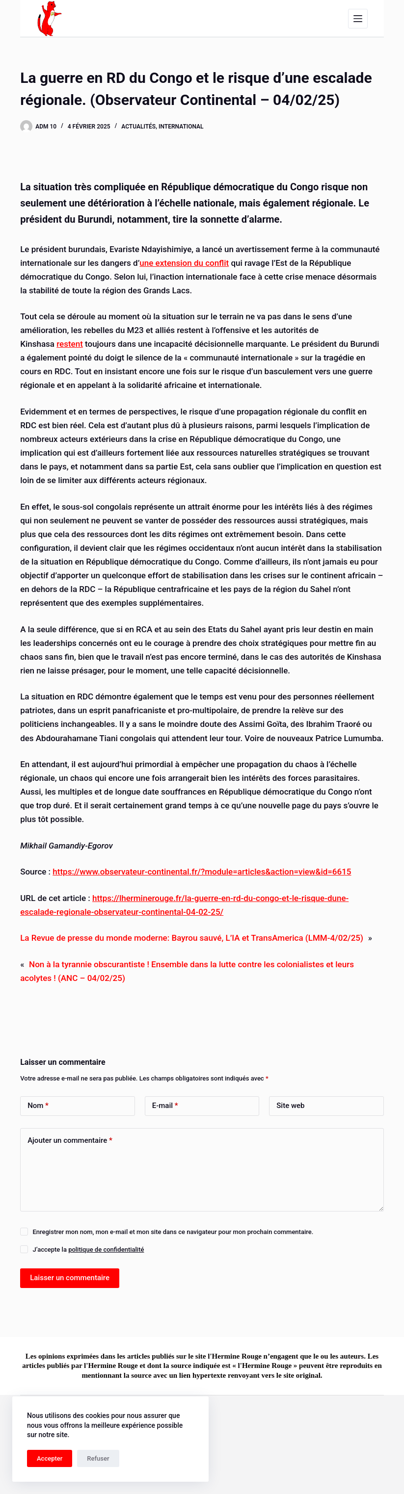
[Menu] (358, 18)
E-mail (165, 1106)
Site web (290, 1105)
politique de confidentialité (106, 1249)
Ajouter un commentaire (69, 1140)
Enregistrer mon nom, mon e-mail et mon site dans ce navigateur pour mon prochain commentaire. (172, 1232)
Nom (38, 1106)
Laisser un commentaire (69, 1277)
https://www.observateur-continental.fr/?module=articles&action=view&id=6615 (202, 871)
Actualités (138, 126)
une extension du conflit (184, 263)
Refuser (98, 1458)
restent (69, 344)
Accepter (49, 1458)
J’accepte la (88, 1249)
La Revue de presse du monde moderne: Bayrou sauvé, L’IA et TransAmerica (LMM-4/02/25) (191, 938)
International (181, 126)
